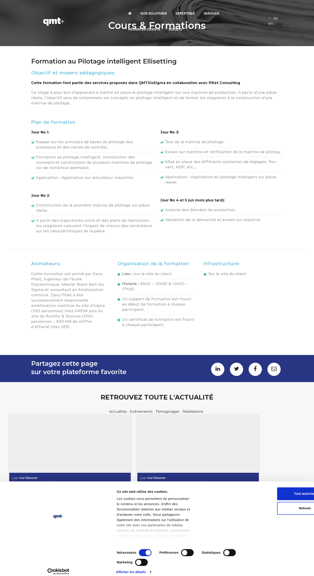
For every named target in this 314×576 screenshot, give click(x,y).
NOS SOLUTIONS (123, 8)
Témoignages (167, 412)
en (278, 7)
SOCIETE (245, 8)
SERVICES (181, 8)
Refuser (277, 538)
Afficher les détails (243, 567)
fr (266, 7)
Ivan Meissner (30, 474)
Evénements (141, 412)
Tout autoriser (277, 524)
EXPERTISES (155, 8)
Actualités (118, 412)
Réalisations (192, 412)
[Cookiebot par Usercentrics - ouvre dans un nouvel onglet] (28, 567)
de (272, 7)
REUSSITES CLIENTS (213, 8)
